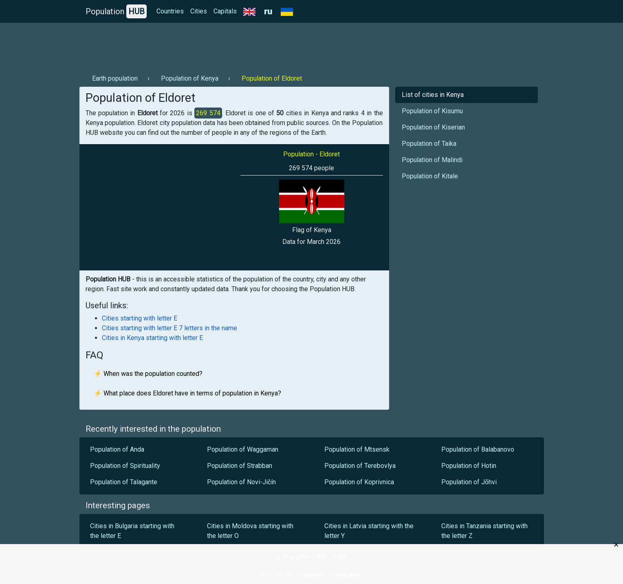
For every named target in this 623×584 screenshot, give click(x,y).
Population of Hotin (468, 466)
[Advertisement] (227, 45)
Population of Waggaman (242, 449)
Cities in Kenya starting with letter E (152, 338)
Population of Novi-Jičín (241, 482)
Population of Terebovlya (360, 466)
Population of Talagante (123, 482)
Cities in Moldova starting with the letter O (250, 531)
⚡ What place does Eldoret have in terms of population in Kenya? (187, 393)
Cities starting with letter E (139, 318)
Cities (198, 11)
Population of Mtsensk (357, 449)
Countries (170, 11)
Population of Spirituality (125, 466)
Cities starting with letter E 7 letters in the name (169, 328)
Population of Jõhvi (469, 482)
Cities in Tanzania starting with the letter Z (484, 531)
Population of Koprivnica (359, 482)
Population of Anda (117, 449)
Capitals (225, 11)
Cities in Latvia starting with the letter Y (369, 531)
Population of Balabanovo (477, 449)
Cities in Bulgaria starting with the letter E (132, 531)
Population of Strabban (239, 466)
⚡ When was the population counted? (148, 374)
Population (116, 11)
